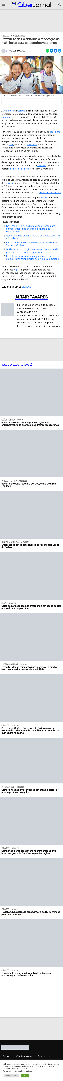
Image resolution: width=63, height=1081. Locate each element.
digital (17, 269)
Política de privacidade (23, 1056)
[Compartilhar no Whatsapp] (47, 51)
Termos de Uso (43, 1056)
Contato (6, 1056)
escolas (44, 197)
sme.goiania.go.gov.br (19, 168)
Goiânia (21, 110)
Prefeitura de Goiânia (50, 192)
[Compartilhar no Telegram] (51, 51)
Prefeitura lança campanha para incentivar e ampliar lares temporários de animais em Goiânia (32, 257)
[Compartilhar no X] (59, 51)
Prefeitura (8, 110)
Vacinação (32, 144)
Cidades (26, 286)
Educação (9, 183)
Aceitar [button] (25, 1076)
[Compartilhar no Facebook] (55, 51)
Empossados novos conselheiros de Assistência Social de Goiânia (31, 244)
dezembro (55, 131)
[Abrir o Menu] (3, 4)
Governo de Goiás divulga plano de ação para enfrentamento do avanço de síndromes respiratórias (30, 229)
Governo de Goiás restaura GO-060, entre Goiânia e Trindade (33, 237)
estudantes (7, 117)
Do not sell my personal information (17, 1071)
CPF (11, 144)
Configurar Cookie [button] (11, 1076)
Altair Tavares (17, 50)
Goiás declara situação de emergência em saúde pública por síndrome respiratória (32, 250)
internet (41, 165)
